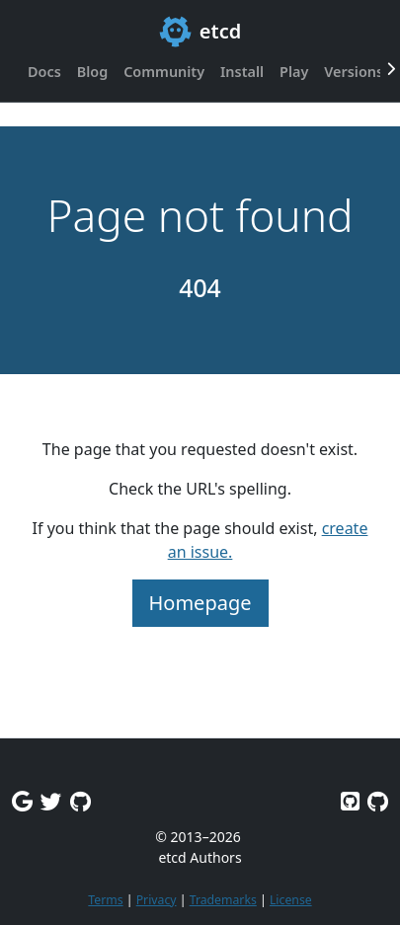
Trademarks (223, 899)
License (291, 899)
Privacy (156, 899)
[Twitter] (51, 801)
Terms (105, 899)
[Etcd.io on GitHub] (377, 801)
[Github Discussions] (80, 801)
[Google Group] (22, 801)
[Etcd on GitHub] (350, 801)
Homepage (200, 602)
